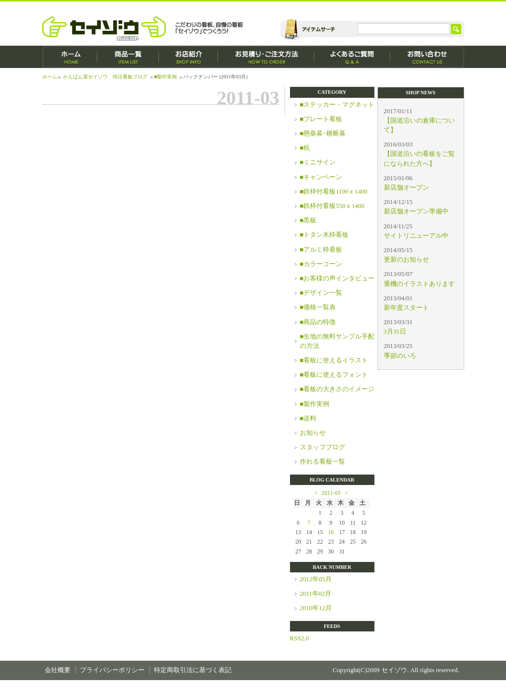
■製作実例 (165, 76)
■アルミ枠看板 (321, 249)
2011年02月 (316, 593)
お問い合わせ (427, 57)
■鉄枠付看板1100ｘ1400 (333, 191)
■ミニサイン (318, 162)
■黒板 (308, 220)
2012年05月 (316, 579)
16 (331, 532)
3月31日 (395, 331)
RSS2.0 (299, 638)
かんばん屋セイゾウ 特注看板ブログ (105, 76)
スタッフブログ (322, 447)
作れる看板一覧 (322, 461)
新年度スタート (406, 307)
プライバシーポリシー (112, 670)
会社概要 (58, 670)
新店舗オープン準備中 (416, 211)
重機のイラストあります (419, 283)
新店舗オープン (406, 187)
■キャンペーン (321, 177)
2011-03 (331, 493)
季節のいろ (400, 355)
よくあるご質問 (352, 57)
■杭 (305, 147)
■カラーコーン (321, 264)
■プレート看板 (321, 119)
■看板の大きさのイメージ (337, 389)
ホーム (69, 57)
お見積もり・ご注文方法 (266, 57)
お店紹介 (188, 57)
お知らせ (313, 432)
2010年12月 (316, 608)
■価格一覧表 (318, 307)
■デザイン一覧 (321, 292)
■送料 (308, 418)
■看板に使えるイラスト (334, 360)
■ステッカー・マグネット (337, 104)
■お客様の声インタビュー (337, 278)
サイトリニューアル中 (416, 235)
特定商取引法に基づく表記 (192, 670)
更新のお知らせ (406, 259)
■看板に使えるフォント (334, 374)
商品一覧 (128, 57)
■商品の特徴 (318, 322)
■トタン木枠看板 (324, 234)
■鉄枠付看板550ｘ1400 (332, 206)
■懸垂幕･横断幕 (323, 133)
